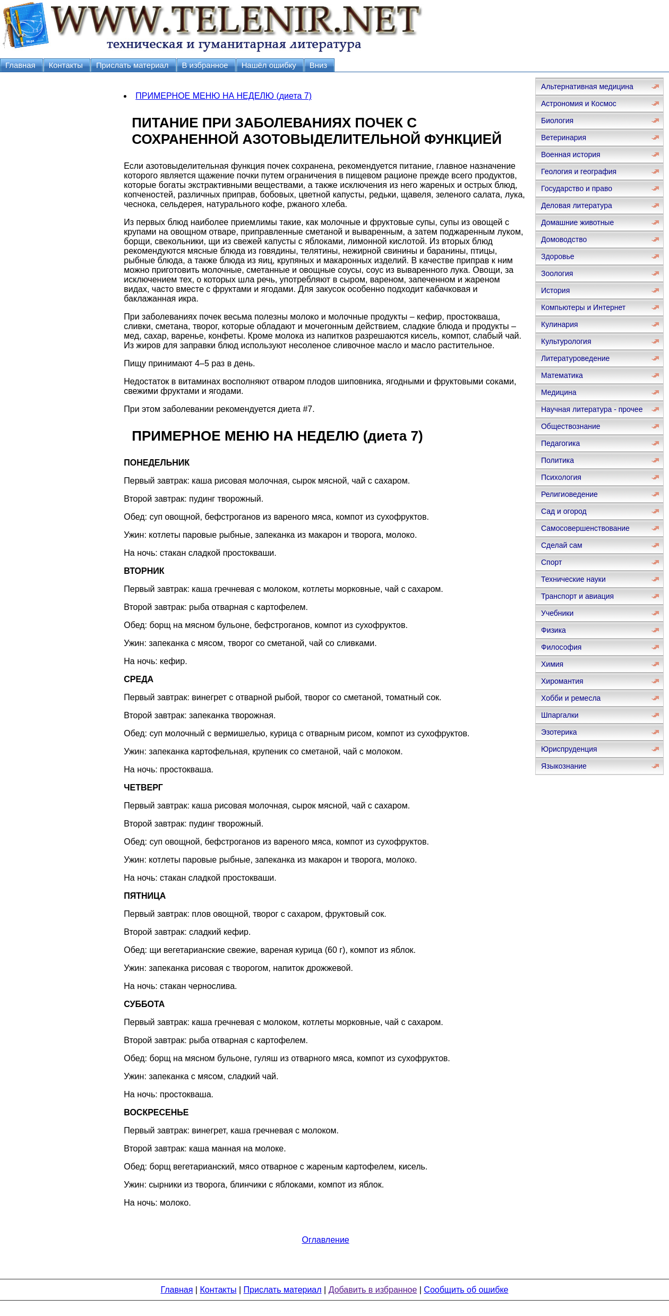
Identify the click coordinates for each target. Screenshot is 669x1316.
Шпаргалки (560, 715)
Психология (561, 477)
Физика (553, 630)
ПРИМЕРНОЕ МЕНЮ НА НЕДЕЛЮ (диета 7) (223, 95)
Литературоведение (575, 358)
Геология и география (578, 171)
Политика (557, 460)
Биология (557, 120)
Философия (561, 647)
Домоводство (564, 239)
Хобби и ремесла (571, 698)
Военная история (571, 154)
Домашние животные (577, 222)
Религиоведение (569, 494)
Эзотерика (559, 732)
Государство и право (576, 188)
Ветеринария (563, 137)
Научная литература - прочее (591, 409)
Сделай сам (561, 545)
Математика (562, 375)
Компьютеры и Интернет (583, 307)
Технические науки (573, 579)
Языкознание (564, 766)
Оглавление (325, 1239)
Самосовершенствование (585, 528)
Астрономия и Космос (578, 103)
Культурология (566, 341)
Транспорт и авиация (577, 596)
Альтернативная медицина (587, 86)
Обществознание (571, 426)
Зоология (557, 273)
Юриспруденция (569, 749)
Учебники (557, 613)
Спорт (551, 562)
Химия (552, 664)
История (555, 290)
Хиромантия (562, 681)
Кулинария (559, 324)
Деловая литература (576, 205)
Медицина (559, 392)
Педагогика (560, 443)
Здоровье (557, 256)
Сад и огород (564, 511)
